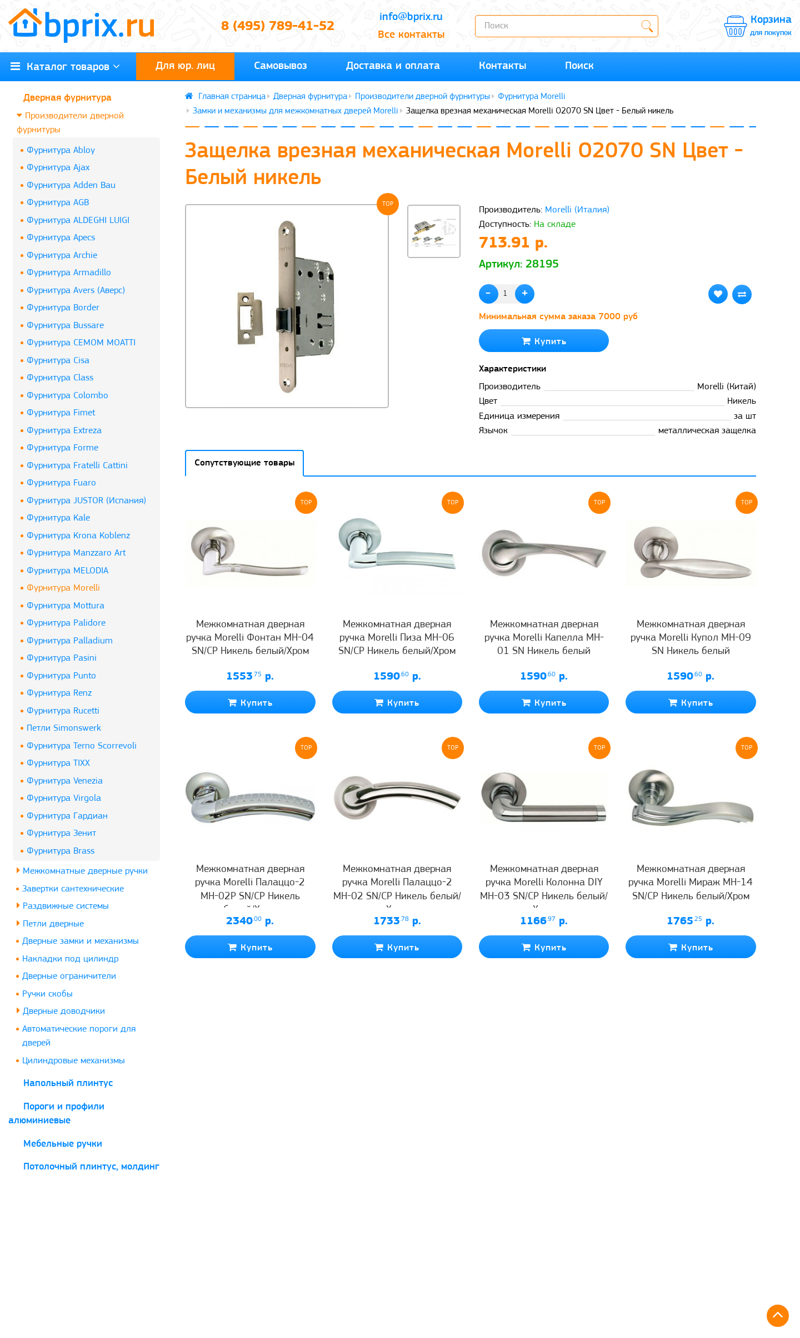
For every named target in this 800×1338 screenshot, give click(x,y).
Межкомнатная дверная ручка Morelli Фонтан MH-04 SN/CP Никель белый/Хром (250, 638)
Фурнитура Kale (58, 518)
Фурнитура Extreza (64, 430)
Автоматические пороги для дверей (79, 1036)
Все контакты (411, 35)
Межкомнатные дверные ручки (82, 870)
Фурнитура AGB (58, 202)
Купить (544, 341)
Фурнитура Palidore (66, 623)
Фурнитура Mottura (65, 606)
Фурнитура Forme (62, 448)
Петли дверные (50, 923)
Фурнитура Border (63, 308)
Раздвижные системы (63, 905)
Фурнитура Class (60, 378)
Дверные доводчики (61, 1010)
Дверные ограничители (69, 976)
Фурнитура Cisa (58, 360)
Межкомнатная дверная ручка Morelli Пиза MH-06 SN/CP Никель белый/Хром (397, 638)
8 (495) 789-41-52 (277, 26)
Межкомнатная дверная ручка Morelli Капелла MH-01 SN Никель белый (544, 638)
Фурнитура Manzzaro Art (76, 553)
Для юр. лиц (185, 66)
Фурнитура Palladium (70, 641)
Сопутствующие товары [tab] (244, 463)
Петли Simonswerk (64, 728)
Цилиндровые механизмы (73, 1061)
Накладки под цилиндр (70, 959)
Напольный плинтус (68, 1083)
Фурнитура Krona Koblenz (78, 536)
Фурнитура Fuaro (61, 483)
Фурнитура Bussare (65, 325)
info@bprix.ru (411, 17)
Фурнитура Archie (62, 255)
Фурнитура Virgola (64, 798)
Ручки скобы (47, 994)
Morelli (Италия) (577, 210)
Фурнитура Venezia (65, 781)
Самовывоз (280, 66)
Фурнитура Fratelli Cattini (77, 465)
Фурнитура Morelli (63, 588)
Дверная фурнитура (67, 98)
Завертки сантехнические (73, 889)
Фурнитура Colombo (67, 395)
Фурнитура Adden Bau (71, 185)
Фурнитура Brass (60, 851)
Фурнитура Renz (59, 693)
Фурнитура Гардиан (67, 816)
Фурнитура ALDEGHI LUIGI (78, 220)
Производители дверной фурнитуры (70, 122)
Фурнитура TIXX (58, 763)
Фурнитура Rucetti (63, 711)
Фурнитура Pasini (62, 658)
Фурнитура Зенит (61, 833)
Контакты (502, 66)
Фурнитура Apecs (61, 237)
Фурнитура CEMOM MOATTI (81, 343)
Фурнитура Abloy (61, 150)
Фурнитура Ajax (58, 167)
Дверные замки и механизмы (80, 941)
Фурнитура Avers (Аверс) (76, 290)
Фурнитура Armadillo (69, 272)
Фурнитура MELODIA (67, 571)
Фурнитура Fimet (61, 413)
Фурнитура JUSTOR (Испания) (86, 501)
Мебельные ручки (62, 1144)
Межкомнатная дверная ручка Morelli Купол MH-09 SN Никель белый (691, 638)
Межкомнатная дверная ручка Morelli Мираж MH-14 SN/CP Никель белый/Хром (690, 883)
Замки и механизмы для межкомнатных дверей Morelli (295, 111)
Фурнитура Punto (61, 676)
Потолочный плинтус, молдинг (91, 1167)
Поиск (579, 66)
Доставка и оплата (393, 66)
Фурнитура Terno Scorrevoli (82, 746)
